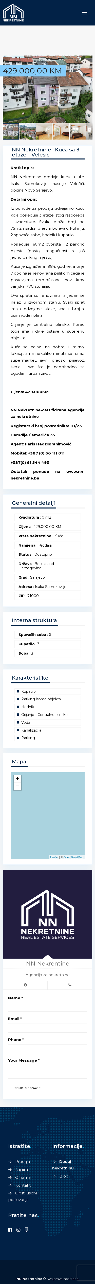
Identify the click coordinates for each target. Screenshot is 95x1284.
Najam (21, 1169)
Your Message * (24, 1060)
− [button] (17, 786)
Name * (15, 998)
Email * (15, 1018)
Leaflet (54, 857)
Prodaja (22, 1161)
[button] (88, 60)
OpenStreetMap (73, 857)
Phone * (16, 1039)
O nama (23, 1177)
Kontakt (23, 1185)
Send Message (27, 1088)
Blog (63, 1176)
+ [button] (17, 779)
